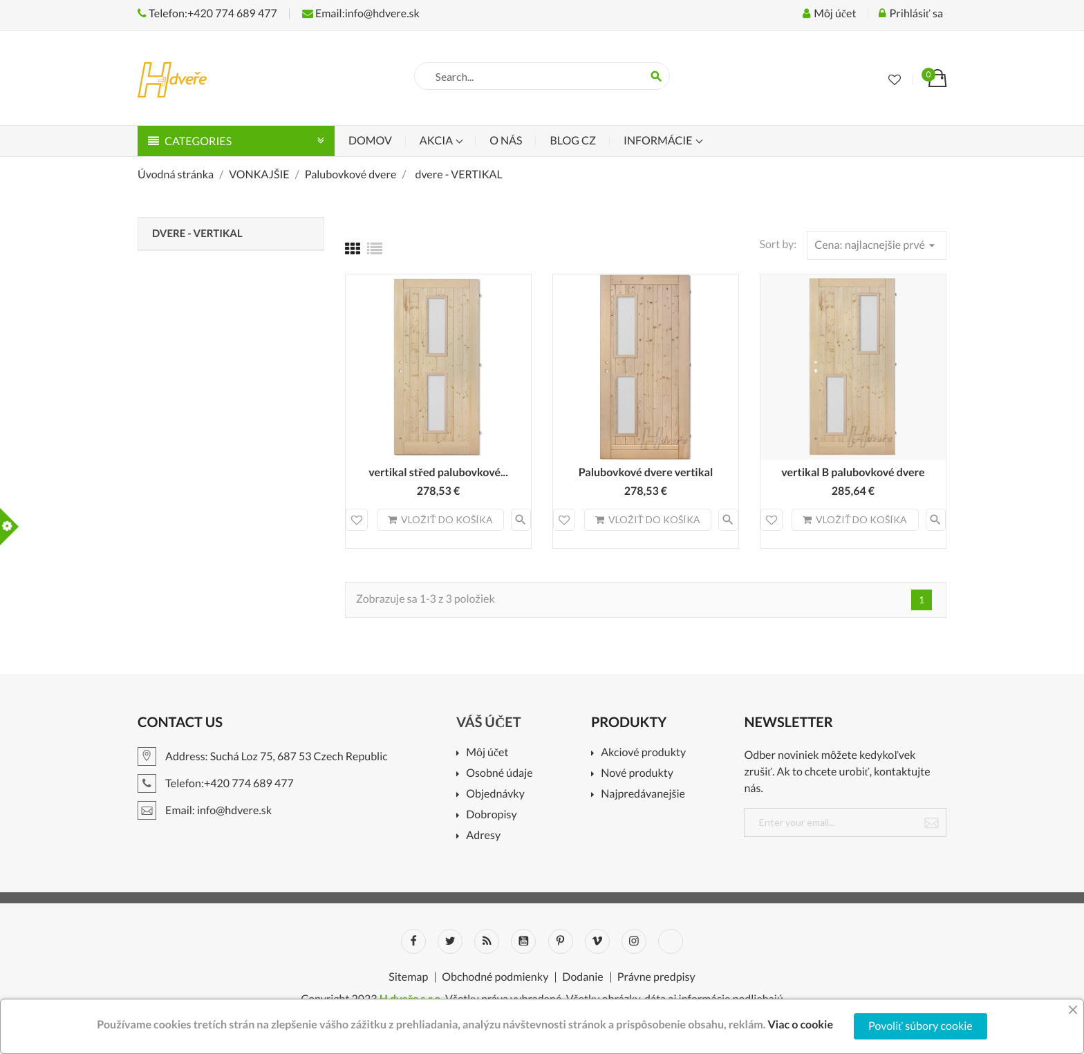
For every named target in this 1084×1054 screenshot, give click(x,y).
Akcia (437, 140)
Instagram (634, 941)
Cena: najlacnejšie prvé (876, 245)
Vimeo (597, 941)
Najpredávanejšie (643, 794)
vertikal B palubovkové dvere (853, 472)
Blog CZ (572, 140)
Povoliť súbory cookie (920, 1026)
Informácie (659, 140)
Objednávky (495, 794)
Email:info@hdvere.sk (361, 13)
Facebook (413, 941)
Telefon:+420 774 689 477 (207, 13)
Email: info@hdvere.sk (205, 810)
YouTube (523, 941)
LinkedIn (670, 941)
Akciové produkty (643, 753)
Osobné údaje (499, 774)
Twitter (450, 941)
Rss (486, 941)
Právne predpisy (656, 977)
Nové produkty (637, 774)
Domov (370, 140)
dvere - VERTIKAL (197, 233)
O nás (505, 140)
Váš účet (488, 722)
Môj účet (487, 753)
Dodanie (582, 977)
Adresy (483, 836)
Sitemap (408, 977)
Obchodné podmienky (495, 977)
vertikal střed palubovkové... (438, 472)
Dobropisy (491, 815)
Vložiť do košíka (440, 519)
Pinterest (560, 941)
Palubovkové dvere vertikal (646, 472)
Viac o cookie (800, 1024)
